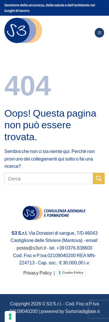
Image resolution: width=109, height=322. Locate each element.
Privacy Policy (37, 272)
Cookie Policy (72, 272)
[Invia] (99, 178)
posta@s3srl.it (31, 247)
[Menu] (99, 33)
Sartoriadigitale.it (82, 311)
